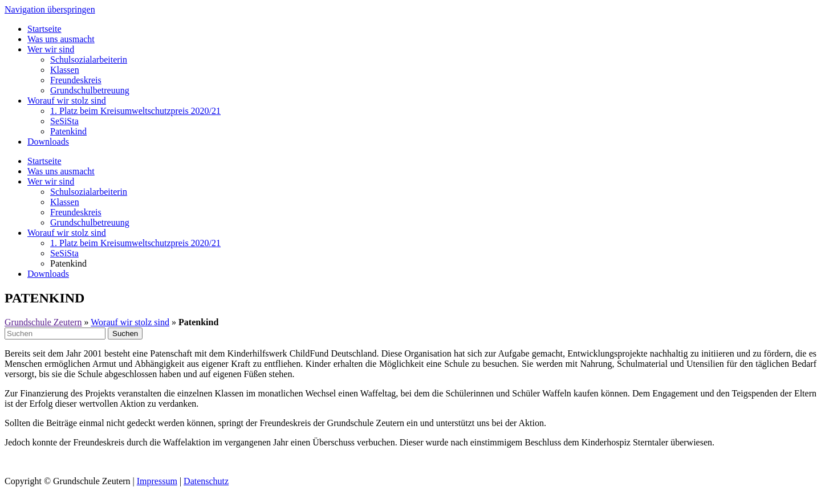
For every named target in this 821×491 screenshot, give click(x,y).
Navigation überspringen (50, 9)
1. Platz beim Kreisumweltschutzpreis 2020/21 (135, 111)
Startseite (44, 29)
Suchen (125, 333)
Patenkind (68, 131)
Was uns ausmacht (61, 39)
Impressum (157, 481)
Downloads (48, 141)
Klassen (64, 70)
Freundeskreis (75, 80)
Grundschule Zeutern (43, 322)
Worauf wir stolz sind (66, 100)
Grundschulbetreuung (89, 90)
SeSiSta (64, 121)
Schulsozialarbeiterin (88, 59)
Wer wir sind (50, 49)
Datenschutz (206, 481)
